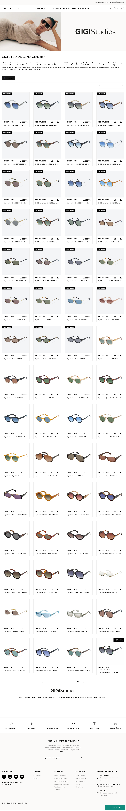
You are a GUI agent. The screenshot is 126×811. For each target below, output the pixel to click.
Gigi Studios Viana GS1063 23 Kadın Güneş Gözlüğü (109, 474)
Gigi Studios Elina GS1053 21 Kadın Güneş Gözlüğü (46, 591)
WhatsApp (115, 807)
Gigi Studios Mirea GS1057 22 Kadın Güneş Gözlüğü (78, 513)
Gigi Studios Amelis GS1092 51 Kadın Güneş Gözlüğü (110, 279)
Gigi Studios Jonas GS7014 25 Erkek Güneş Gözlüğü (78, 396)
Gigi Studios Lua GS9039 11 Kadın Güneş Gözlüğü (46, 123)
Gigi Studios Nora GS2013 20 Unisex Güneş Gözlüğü (46, 240)
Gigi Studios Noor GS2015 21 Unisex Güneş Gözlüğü (46, 201)
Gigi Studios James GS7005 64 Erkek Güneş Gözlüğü (78, 669)
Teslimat (78, 782)
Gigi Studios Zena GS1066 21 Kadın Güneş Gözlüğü (46, 474)
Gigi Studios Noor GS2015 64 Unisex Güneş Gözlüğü (109, 162)
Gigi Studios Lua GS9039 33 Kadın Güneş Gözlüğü (14, 123)
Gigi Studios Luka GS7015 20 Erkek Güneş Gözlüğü (46, 396)
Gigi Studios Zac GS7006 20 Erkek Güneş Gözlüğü (14, 669)
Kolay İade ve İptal (81, 776)
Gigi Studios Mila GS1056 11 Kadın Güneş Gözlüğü (77, 552)
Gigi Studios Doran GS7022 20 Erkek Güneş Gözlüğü (46, 162)
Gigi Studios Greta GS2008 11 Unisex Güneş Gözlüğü (78, 435)
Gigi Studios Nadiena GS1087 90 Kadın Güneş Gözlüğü (108, 318)
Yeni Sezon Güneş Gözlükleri (59, 786)
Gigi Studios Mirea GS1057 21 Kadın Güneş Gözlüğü (109, 513)
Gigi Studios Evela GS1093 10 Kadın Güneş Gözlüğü (78, 279)
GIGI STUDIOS (9, 120)
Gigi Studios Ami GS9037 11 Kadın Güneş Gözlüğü (109, 123)
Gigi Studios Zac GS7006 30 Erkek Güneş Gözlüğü (109, 630)
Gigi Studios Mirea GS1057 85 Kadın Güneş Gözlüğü (46, 513)
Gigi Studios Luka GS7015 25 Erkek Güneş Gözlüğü (109, 357)
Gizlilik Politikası (80, 773)
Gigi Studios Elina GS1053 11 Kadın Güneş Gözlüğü (78, 591)
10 (78, 680)
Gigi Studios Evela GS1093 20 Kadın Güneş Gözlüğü (46, 279)
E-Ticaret (58, 809)
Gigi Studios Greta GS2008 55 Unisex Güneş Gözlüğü (47, 435)
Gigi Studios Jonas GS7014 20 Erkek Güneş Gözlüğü (109, 396)
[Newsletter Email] (63, 757)
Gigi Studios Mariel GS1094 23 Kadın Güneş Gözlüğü (109, 240)
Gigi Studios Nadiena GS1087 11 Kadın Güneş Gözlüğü (77, 357)
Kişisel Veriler (79, 785)
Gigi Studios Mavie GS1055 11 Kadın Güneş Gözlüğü (15, 591)
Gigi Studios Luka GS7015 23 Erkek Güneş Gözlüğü (15, 396)
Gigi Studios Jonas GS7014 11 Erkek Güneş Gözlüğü (15, 435)
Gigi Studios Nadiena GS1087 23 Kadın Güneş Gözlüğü (14, 357)
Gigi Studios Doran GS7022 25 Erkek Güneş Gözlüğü (15, 162)
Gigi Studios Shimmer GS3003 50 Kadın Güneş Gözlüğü (14, 630)
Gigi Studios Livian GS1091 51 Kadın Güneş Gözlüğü (46, 318)
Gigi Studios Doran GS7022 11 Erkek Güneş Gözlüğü (78, 162)
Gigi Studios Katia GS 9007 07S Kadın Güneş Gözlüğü (108, 671)
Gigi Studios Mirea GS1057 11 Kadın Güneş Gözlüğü (15, 552)
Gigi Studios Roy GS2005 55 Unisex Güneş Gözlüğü (15, 474)
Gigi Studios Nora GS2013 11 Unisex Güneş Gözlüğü (78, 240)
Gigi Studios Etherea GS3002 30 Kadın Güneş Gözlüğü (77, 630)
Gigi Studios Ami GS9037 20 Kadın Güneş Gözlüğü (78, 123)
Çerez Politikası (80, 779)
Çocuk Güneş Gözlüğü (61, 779)
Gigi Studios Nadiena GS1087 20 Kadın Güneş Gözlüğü (45, 357)
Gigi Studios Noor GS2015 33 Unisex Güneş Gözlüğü (15, 201)
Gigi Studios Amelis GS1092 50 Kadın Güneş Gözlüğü (15, 318)
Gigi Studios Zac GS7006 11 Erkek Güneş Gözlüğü (46, 669)
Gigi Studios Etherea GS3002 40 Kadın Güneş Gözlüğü (45, 630)
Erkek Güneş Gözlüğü (60, 776)
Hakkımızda (37, 773)
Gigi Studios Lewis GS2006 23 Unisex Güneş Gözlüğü (110, 435)
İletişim (35, 776)
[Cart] (122, 8)
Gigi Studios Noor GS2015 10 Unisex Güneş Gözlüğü (78, 201)
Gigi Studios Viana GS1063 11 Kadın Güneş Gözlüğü (15, 513)
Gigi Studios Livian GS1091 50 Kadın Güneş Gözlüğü (78, 318)
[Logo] (10, 8)
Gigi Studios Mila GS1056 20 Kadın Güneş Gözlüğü (46, 552)
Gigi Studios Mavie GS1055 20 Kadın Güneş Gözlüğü (109, 552)
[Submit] (81, 756)
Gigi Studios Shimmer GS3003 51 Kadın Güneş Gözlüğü (108, 591)
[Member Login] (111, 8)
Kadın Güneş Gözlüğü (60, 773)
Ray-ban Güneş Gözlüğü (61, 782)
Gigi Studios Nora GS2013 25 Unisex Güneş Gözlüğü (15, 240)
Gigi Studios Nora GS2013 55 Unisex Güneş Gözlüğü (109, 201)
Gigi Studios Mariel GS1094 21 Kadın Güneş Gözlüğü (15, 279)
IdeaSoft (52, 809)
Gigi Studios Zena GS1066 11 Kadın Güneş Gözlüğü (78, 474)
